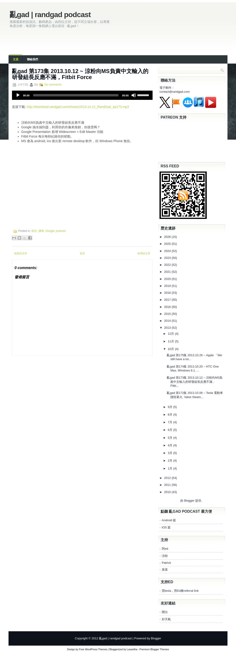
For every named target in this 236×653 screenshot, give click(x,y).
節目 (34, 231)
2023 (168, 258)
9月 (170, 407)
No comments (53, 84)
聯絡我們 (32, 59)
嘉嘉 (165, 569)
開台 (165, 612)
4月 (170, 445)
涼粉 (165, 556)
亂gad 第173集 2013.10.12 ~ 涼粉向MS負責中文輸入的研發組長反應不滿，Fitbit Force (80, 74)
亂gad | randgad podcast (50, 14)
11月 (171, 341)
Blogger (189, 500)
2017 (168, 299)
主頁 (15, 59)
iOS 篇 (166, 527)
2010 (168, 492)
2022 (168, 265)
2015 (168, 314)
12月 (171, 333)
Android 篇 (169, 520)
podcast (61, 231)
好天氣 (166, 619)
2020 (168, 279)
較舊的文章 (144, 253)
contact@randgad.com (174, 91)
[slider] (75, 95)
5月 (170, 437)
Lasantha (132, 649)
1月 (170, 468)
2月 (170, 460)
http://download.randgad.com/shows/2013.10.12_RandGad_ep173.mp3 (78, 107)
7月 (170, 422)
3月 (170, 453)
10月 (171, 349)
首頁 (82, 253)
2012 (168, 478)
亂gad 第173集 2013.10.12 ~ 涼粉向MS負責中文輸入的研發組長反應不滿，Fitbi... (194, 381)
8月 (170, 414)
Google (49, 231)
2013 (168, 327)
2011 (168, 485)
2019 (168, 286)
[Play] (18, 95)
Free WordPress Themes (93, 649)
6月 (170, 430)
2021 (168, 271)
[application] (82, 95)
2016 (168, 307)
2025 (168, 243)
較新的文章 (20, 253)
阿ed (165, 548)
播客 (41, 231)
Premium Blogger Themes (154, 649)
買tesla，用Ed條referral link (180, 590)
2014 (168, 320)
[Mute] (133, 95)
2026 (168, 237)
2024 (168, 251)
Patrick (166, 562)
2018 (168, 292)
